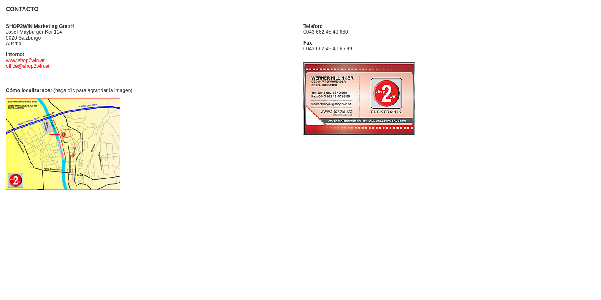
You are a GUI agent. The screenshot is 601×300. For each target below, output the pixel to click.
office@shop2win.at (28, 66)
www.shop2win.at (25, 60)
